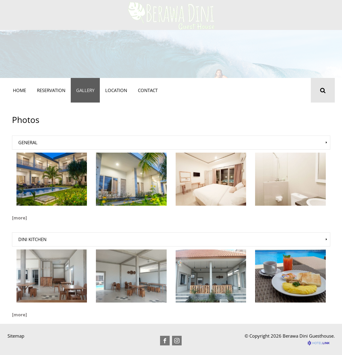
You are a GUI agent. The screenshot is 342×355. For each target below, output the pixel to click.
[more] (19, 218)
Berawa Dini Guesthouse (308, 336)
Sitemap (15, 336)
